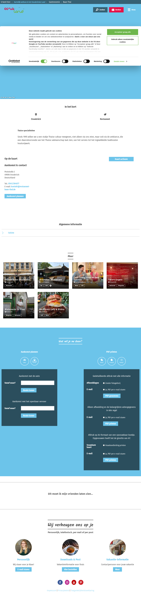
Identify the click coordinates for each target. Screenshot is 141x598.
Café (46, 285)
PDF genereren (111, 395)
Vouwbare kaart (91, 446)
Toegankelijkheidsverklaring (82, 590)
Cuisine (11, 233)
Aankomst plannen (15, 196)
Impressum (51, 590)
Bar (41, 285)
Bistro (76, 285)
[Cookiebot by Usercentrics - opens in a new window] (14, 35)
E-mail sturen (23, 569)
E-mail (89, 389)
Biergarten (121, 285)
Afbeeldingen (93, 383)
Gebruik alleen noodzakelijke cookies (122, 14)
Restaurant (9, 285)
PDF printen (110, 423)
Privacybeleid (63, 590)
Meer (117, 569)
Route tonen (28, 390)
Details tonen (119, 35)
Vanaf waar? (10, 383)
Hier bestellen (70, 569)
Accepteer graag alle (123, 6)
